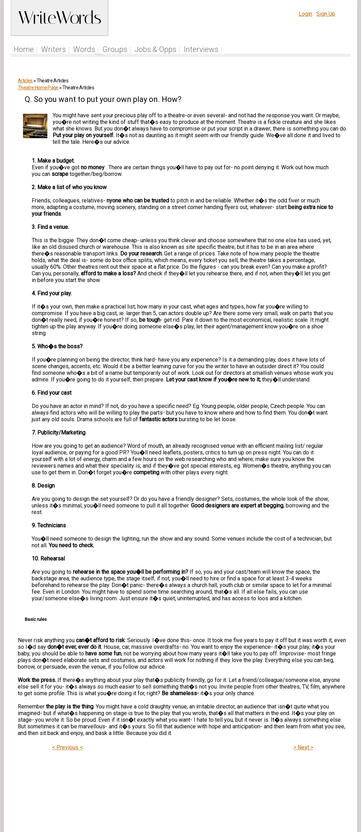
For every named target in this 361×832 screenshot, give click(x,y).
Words (84, 49)
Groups (114, 49)
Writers (53, 49)
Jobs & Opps (155, 49)
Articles (25, 80)
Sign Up (325, 13)
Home (24, 49)
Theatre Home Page (38, 87)
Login (305, 13)
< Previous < (67, 747)
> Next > (303, 747)
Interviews (201, 49)
